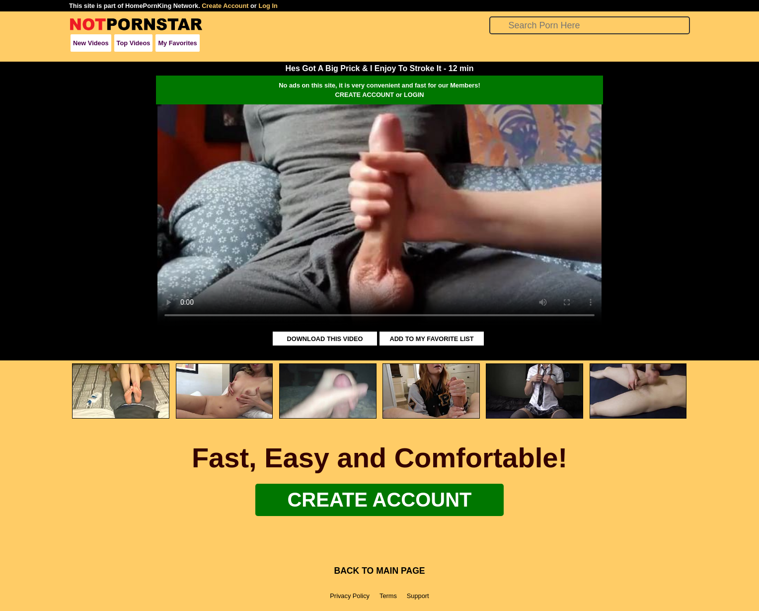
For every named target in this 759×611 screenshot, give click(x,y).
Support (418, 596)
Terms (388, 596)
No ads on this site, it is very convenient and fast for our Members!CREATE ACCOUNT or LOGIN (379, 90)
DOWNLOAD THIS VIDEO (325, 339)
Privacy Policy (350, 596)
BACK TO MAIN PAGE (379, 571)
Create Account (225, 5)
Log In (267, 5)
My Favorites (177, 43)
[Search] (589, 25)
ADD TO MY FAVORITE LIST (431, 339)
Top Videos (134, 43)
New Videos (91, 43)
